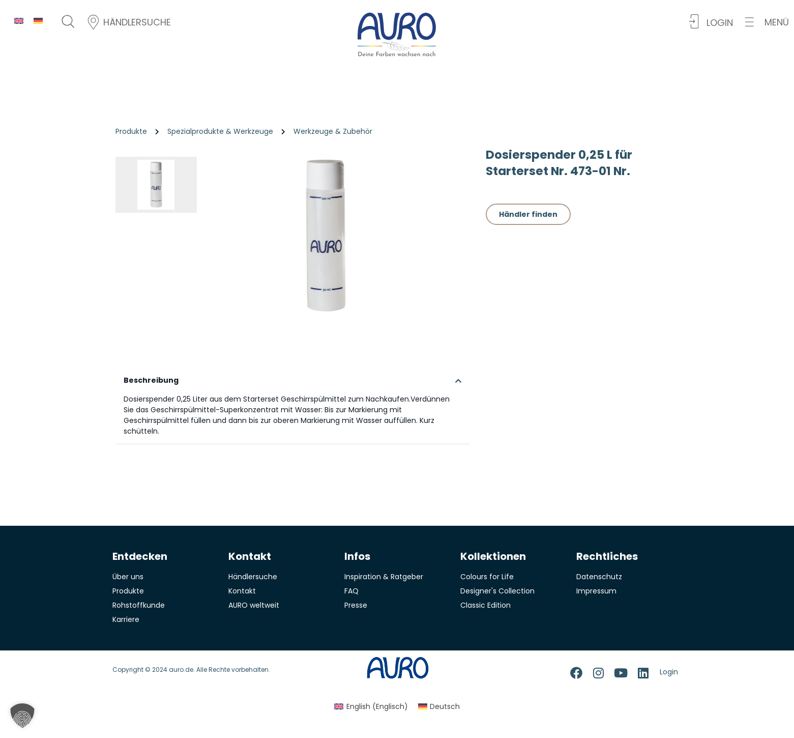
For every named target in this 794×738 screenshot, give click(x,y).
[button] (767, 22)
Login (669, 677)
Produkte (131, 131)
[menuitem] (18, 20)
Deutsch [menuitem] (445, 712)
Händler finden (528, 214)
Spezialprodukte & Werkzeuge (220, 131)
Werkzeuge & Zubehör (332, 131)
